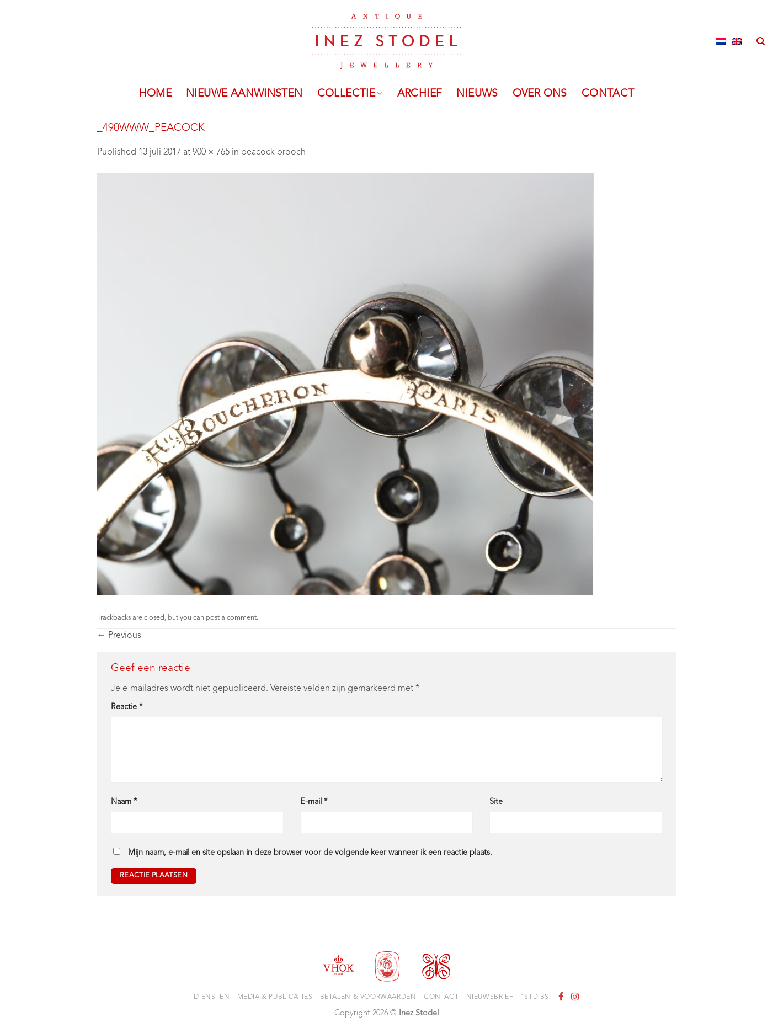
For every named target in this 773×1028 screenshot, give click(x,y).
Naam (124, 802)
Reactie (126, 707)
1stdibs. (536, 997)
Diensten (212, 997)
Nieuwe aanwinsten (244, 93)
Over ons (540, 93)
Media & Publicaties (275, 997)
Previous (119, 635)
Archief (420, 93)
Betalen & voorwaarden (368, 997)
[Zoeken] (760, 41)
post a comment (231, 617)
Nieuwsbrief (490, 997)
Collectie (350, 93)
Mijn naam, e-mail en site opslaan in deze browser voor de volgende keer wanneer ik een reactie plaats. (310, 853)
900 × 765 (211, 152)
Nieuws (477, 93)
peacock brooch (273, 152)
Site (496, 802)
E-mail (313, 802)
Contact (608, 93)
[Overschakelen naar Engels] (736, 41)
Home (155, 93)
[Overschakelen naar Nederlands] (721, 41)
